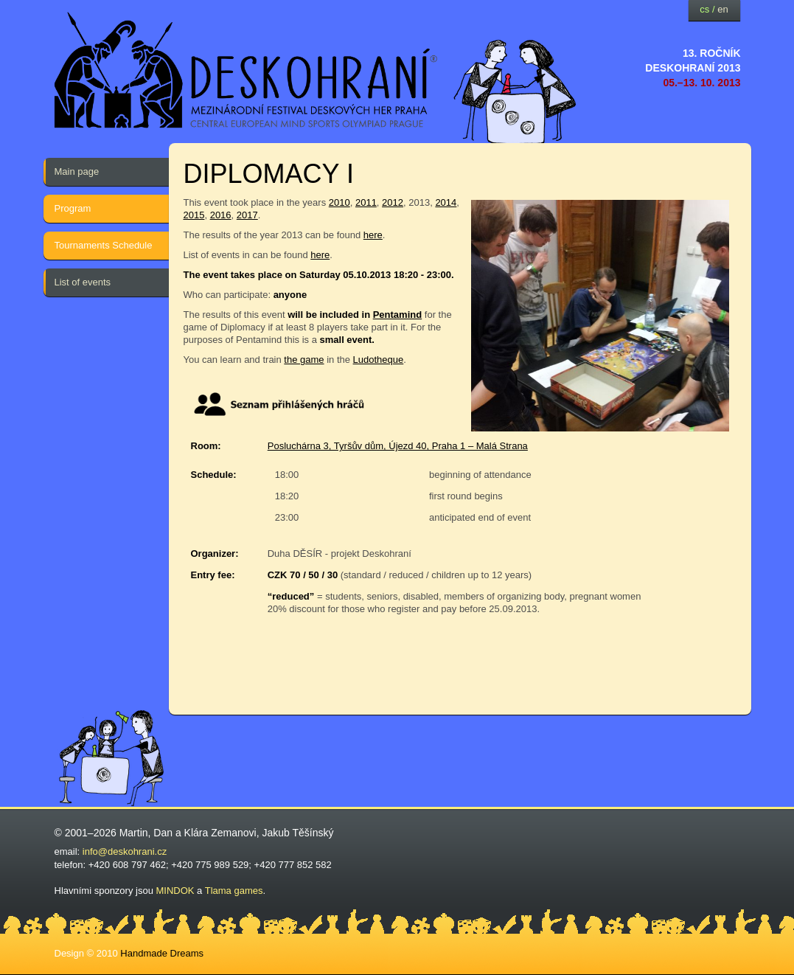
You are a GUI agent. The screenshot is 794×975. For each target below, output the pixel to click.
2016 (220, 215)
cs (704, 9)
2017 (247, 215)
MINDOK (175, 890)
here (373, 234)
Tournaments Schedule (104, 245)
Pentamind (397, 314)
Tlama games (234, 890)
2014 (445, 202)
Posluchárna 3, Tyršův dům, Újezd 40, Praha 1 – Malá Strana (398, 445)
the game (304, 359)
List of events (83, 282)
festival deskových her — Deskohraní (246, 70)
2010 (339, 202)
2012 (392, 202)
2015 (194, 215)
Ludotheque (378, 359)
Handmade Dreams (161, 953)
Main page (77, 171)
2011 (366, 202)
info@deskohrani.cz (125, 851)
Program (73, 208)
